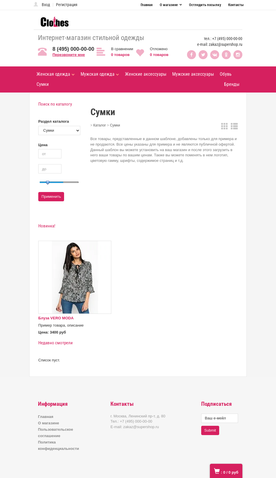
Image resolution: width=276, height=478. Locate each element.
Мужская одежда (100, 74)
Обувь (226, 74)
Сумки (43, 84)
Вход (46, 4)
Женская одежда (56, 74)
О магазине (169, 5)
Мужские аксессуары (193, 74)
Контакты (236, 5)
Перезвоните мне (68, 54)
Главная (146, 5)
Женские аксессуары (145, 74)
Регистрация (66, 4)
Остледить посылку (205, 5)
